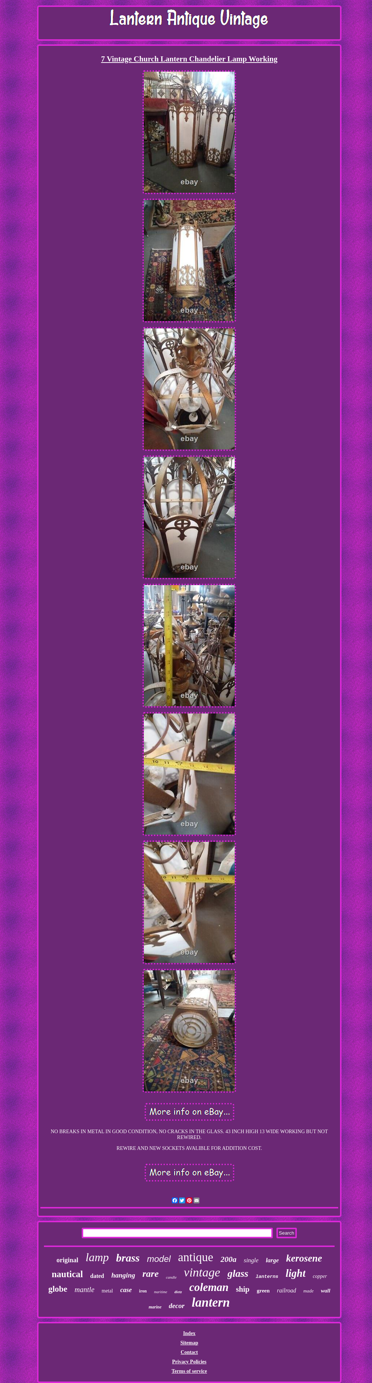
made (308, 1291)
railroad (286, 1290)
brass (128, 1258)
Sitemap (189, 1343)
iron (143, 1291)
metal (107, 1291)
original (67, 1260)
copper (320, 1276)
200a (228, 1259)
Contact (189, 1352)
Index (189, 1333)
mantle (84, 1290)
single (251, 1260)
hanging (123, 1275)
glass (237, 1273)
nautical (67, 1274)
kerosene (304, 1258)
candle (171, 1277)
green (263, 1291)
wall (325, 1291)
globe (57, 1289)
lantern (211, 1302)
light (296, 1273)
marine (155, 1307)
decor (177, 1306)
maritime (160, 1292)
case (126, 1290)
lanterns (267, 1276)
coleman (209, 1287)
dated (97, 1276)
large (272, 1260)
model (159, 1259)
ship (242, 1289)
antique (195, 1257)
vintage (202, 1272)
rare (150, 1273)
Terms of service (189, 1371)
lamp (97, 1257)
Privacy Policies (189, 1361)
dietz (178, 1292)
